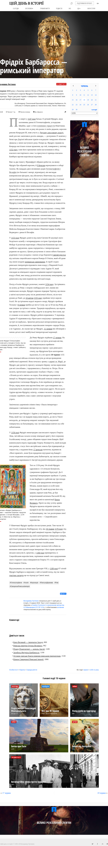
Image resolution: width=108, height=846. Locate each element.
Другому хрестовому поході (51, 132)
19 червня (101, 793)
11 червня (48, 329)
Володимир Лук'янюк (31, 601)
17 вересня (37, 449)
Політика (15, 686)
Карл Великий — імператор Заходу (28, 642)
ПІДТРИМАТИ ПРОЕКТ (84, 3)
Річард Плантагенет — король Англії (29, 649)
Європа (22, 670)
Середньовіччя (31, 670)
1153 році (15, 238)
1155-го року (94, 670)
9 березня (41, 165)
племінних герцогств (46, 126)
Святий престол (59, 255)
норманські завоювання (35, 262)
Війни (75, 686)
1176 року (59, 529)
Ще (79, 8)
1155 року (38, 298)
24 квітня (29, 298)
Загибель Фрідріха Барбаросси (26, 652)
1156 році (15, 432)
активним (60, 607)
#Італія (26, 582)
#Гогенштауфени (16, 582)
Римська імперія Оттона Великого (27, 645)
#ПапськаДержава (46, 582)
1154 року (49, 284)
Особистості (61, 84)
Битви (75, 722)
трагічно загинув (16, 575)
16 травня (50, 529)
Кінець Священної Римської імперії (28, 659)
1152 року (13, 150)
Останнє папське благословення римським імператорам (37, 656)
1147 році (32, 119)
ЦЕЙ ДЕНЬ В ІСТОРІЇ (26, 3)
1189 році (54, 568)
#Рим (56, 582)
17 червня (57, 337)
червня (85, 670)
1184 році (40, 553)
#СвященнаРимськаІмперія (20, 586)
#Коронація (34, 582)
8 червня (21, 305)
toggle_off (97, 3)
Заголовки (29, 8)
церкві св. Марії (56, 361)
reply (65, 112)
